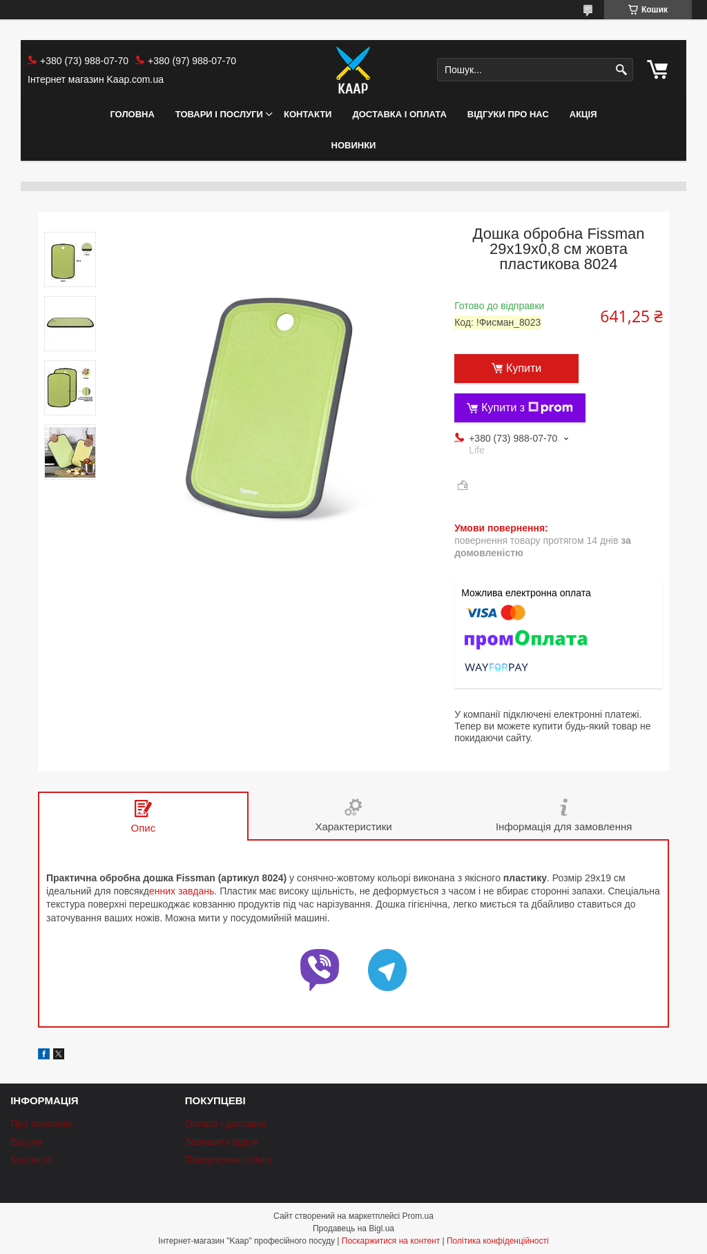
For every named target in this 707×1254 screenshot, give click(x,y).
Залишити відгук (221, 1141)
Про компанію (41, 1123)
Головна (132, 114)
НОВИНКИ (353, 145)
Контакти (308, 114)
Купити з (527, 408)
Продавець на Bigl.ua (353, 1228)
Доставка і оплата (399, 114)
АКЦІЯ (583, 114)
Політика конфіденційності (498, 1241)
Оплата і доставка (226, 1123)
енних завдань (181, 891)
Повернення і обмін (228, 1159)
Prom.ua (418, 1216)
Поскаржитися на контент (391, 1241)
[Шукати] (621, 70)
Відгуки (26, 1141)
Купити (523, 368)
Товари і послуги (219, 114)
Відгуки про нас (508, 114)
